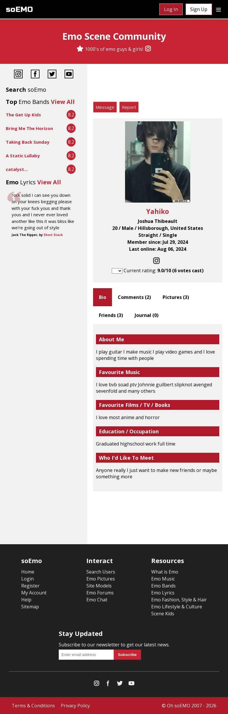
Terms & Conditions (33, 705)
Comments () (134, 297)
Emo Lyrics (162, 592)
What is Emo (164, 572)
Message (105, 107)
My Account (34, 592)
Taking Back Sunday (27, 142)
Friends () (111, 315)
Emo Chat (96, 599)
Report (129, 107)
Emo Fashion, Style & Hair (179, 599)
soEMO (19, 9)
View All (63, 102)
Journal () (146, 315)
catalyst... (17, 169)
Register (30, 586)
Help (26, 599)
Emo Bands (163, 586)
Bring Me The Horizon (29, 128)
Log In (171, 9)
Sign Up (198, 9)
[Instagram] (148, 49)
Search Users (100, 572)
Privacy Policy (75, 705)
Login (27, 579)
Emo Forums (100, 592)
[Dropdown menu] (218, 9)
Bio (102, 297)
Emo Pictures (100, 579)
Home (27, 572)
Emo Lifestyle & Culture (176, 606)
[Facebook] (35, 75)
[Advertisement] (157, 84)
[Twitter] (52, 75)
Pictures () (176, 297)
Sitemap (30, 606)
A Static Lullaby (23, 155)
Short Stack (53, 235)
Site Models (99, 586)
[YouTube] (69, 75)
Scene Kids (162, 613)
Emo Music (163, 579)
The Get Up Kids (23, 115)
